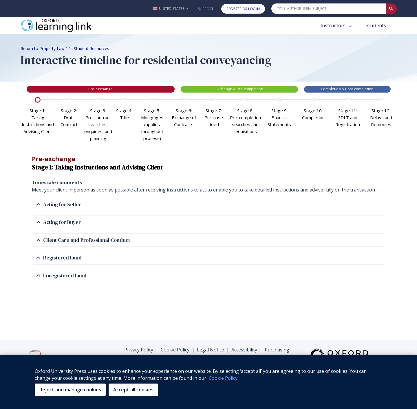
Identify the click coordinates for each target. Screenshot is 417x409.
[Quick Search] (328, 8)
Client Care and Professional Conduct (83, 240)
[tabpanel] (209, 204)
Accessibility (244, 350)
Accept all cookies (133, 389)
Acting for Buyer (58, 222)
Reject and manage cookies (70, 389)
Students (376, 25)
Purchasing (277, 350)
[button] (170, 8)
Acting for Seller (58, 204)
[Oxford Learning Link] (64, 25)
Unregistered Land (61, 275)
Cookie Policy (175, 350)
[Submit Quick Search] (391, 8)
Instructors (334, 25)
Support (205, 8)
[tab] (208, 204)
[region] (208, 382)
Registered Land (59, 257)
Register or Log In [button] (243, 8)
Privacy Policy (138, 350)
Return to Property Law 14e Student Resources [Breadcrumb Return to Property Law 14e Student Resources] (65, 48)
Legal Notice (210, 350)
